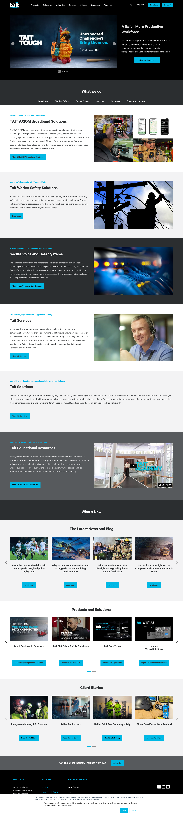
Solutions (115, 101)
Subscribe (117, 763)
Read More (16, 216)
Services (100, 101)
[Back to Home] (14, 5)
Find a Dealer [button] (154, 5)
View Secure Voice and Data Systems (27, 286)
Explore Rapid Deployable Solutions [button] (29, 662)
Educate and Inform (136, 101)
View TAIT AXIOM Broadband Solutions (27, 157)
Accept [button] (124, 811)
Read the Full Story (29, 738)
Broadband (43, 101)
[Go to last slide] (12, 43)
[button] (6, 562)
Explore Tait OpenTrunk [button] (112, 662)
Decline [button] (134, 811)
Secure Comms (82, 101)
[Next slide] (114, 43)
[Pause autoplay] (59, 71)
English (140, 4)
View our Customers (147, 60)
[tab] (62, 71)
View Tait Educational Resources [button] (25, 484)
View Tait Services (19, 356)
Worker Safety (62, 101)
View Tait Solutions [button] (20, 416)
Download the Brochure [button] (70, 662)
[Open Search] (131, 4)
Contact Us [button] (167, 5)
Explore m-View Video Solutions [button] (154, 662)
